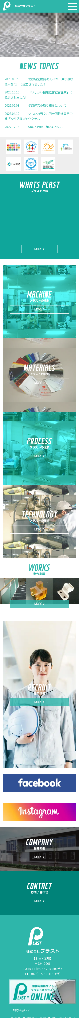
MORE (39, 249)
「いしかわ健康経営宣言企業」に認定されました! (38, 95)
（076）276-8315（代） (45, 974)
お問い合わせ (21, 1010)
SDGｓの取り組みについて (34, 127)
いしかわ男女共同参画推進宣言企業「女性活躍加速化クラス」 (38, 116)
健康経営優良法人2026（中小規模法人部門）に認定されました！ (39, 81)
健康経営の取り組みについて (36, 105)
